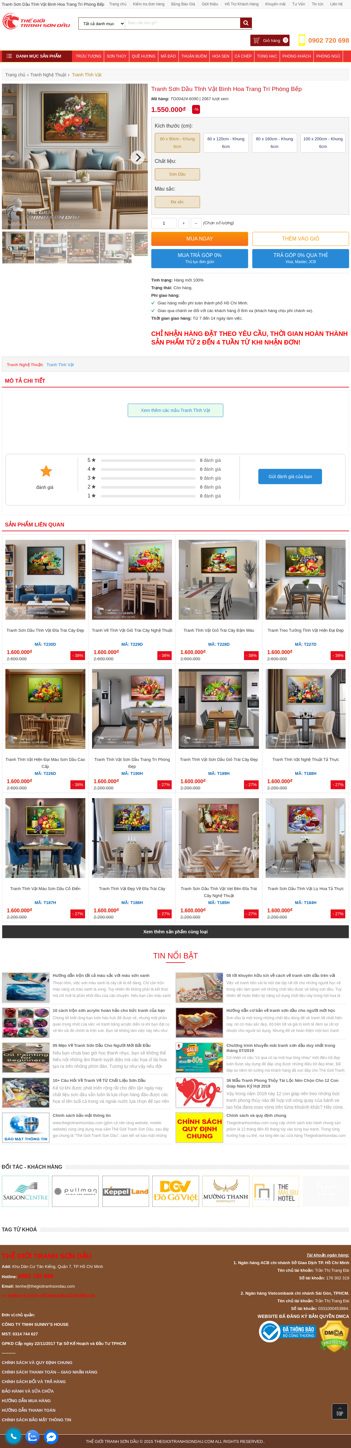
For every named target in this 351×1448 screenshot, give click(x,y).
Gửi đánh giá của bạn (290, 476)
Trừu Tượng (88, 56)
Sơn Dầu (177, 174)
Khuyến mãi (275, 4)
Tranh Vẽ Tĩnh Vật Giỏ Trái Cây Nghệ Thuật (132, 630)
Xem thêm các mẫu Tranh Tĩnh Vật (175, 410)
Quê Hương (143, 56)
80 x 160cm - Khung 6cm (274, 142)
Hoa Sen (220, 56)
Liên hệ (336, 4)
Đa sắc (177, 201)
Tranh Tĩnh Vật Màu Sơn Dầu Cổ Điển (45, 888)
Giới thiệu (210, 4)
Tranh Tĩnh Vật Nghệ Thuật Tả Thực (305, 759)
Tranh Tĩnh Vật (60, 364)
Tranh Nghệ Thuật (24, 364)
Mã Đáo (168, 56)
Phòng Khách (297, 56)
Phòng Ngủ (328, 56)
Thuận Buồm (194, 56)
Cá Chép (243, 56)
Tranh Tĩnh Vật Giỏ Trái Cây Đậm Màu (218, 630)
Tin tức (318, 4)
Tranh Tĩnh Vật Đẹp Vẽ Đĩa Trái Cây (132, 888)
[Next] (138, 157)
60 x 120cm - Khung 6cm (225, 142)
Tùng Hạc (267, 56)
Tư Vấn (298, 4)
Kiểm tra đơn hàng (149, 4)
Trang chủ (117, 4)
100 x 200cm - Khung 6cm (323, 142)
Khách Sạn (87, 68)
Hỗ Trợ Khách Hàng (242, 4)
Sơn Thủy (116, 56)
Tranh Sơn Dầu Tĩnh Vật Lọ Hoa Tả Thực (306, 888)
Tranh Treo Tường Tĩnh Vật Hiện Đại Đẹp (306, 630)
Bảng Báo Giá (183, 4)
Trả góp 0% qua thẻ (300, 259)
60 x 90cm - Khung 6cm (177, 142)
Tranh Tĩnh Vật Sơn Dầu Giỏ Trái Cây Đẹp (219, 759)
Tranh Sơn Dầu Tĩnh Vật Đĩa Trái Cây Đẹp (45, 630)
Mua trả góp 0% (199, 259)
